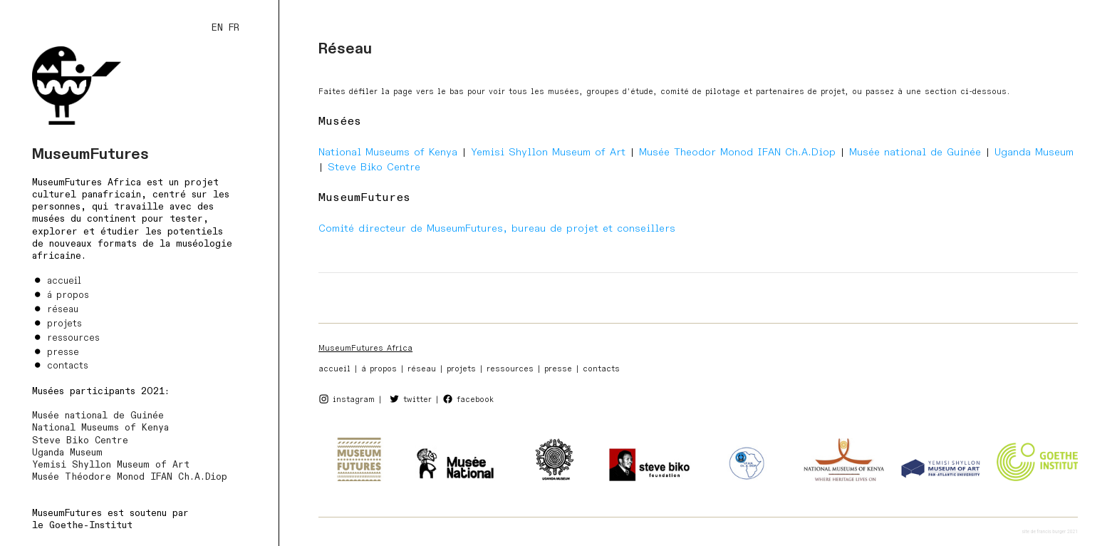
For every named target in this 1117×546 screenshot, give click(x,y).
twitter (417, 399)
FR (234, 27)
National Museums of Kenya (100, 427)
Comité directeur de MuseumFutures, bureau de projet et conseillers (496, 228)
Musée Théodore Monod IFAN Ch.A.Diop (129, 476)
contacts (67, 365)
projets (64, 323)
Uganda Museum (67, 452)
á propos (68, 295)
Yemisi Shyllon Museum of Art (110, 464)
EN (217, 27)
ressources (73, 337)
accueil (64, 280)
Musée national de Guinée (98, 415)
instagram (354, 399)
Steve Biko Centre (80, 440)
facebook (475, 399)
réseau (62, 309)
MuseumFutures (90, 154)
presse (63, 352)
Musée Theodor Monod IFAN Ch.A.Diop (737, 152)
